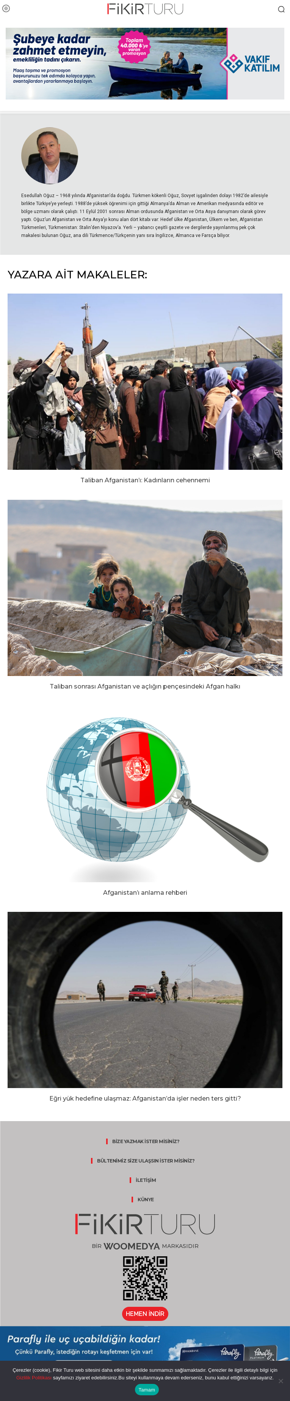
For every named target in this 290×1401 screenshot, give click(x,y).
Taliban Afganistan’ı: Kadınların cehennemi (145, 480)
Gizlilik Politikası (34, 1377)
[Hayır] (280, 1381)
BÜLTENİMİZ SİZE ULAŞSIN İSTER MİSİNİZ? (145, 1161)
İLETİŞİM (146, 1180)
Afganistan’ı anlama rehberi (145, 892)
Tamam (147, 1390)
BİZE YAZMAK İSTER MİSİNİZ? (145, 1141)
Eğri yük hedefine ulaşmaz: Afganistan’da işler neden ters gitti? (145, 1098)
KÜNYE (146, 1199)
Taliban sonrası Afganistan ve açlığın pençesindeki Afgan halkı (145, 686)
